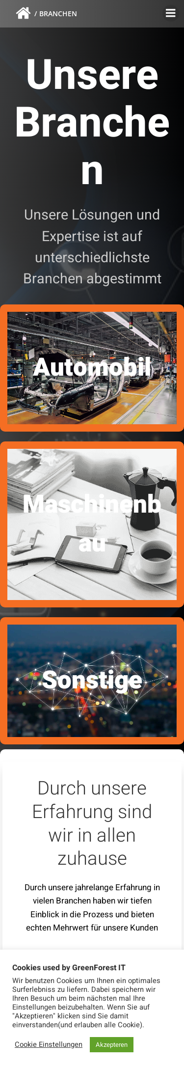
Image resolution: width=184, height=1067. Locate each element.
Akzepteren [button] (112, 1044)
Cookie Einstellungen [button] (48, 1045)
